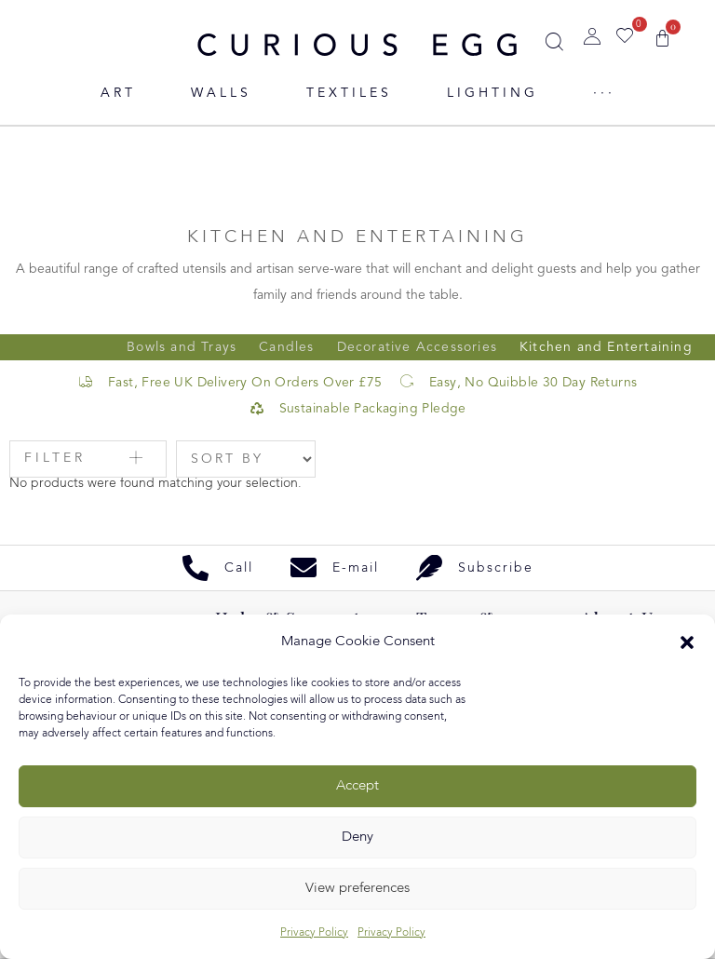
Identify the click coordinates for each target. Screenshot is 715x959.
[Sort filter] (245, 459)
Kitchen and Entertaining (606, 347)
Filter (55, 458)
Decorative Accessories (417, 347)
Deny (357, 837)
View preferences (357, 889)
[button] (687, 642)
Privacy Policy (314, 933)
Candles (286, 347)
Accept (357, 786)
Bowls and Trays (181, 347)
